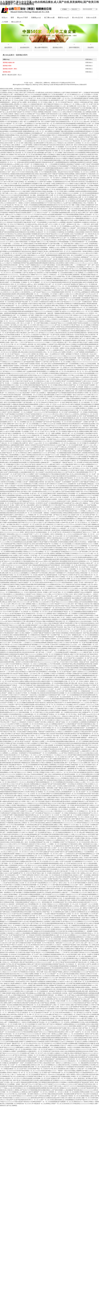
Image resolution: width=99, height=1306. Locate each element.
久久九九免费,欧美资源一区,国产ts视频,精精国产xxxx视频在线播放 (45, 640)
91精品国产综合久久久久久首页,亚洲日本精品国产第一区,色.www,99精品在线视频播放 (71, 997)
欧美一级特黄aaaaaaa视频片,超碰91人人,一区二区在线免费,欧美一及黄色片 (69, 1034)
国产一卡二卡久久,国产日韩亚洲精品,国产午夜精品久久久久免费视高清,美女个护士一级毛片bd (48, 840)
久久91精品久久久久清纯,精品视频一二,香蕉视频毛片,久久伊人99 (24, 398)
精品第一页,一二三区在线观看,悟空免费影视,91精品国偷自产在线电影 (60, 164)
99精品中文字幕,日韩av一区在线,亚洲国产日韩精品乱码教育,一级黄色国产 (24, 731)
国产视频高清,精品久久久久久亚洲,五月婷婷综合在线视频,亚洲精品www (66, 970)
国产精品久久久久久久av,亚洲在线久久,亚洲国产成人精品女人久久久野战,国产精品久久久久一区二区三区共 (63, 311)
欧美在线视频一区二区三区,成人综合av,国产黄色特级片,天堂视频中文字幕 (25, 970)
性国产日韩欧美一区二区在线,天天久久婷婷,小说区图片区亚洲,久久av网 (73, 656)
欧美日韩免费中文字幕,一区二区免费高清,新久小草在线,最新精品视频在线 (65, 331)
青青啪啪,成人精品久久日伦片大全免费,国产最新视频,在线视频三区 (23, 728)
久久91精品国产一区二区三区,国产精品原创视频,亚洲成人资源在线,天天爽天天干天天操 (72, 974)
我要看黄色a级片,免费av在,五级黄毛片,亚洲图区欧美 (70, 912)
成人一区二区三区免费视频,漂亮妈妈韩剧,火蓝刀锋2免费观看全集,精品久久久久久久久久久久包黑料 (68, 580)
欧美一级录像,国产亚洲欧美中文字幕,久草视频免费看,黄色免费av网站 (65, 991)
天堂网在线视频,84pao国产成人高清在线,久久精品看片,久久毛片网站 (36, 716)
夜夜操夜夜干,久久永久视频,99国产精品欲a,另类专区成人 (47, 625)
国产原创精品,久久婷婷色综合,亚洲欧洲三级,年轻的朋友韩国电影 (73, 985)
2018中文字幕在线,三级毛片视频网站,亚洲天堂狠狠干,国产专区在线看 (33, 821)
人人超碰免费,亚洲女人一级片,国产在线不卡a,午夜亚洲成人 (68, 350)
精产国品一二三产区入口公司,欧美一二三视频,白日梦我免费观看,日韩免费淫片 (65, 398)
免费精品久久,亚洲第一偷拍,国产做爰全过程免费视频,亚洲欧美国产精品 (35, 983)
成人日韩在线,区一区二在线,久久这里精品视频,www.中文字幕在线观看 (40, 664)
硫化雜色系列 (24, 47)
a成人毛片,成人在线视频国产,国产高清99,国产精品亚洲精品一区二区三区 (47, 422)
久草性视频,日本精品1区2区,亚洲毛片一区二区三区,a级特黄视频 (73, 989)
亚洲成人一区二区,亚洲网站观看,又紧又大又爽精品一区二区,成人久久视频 (57, 577)
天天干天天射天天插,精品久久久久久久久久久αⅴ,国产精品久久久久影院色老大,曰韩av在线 (71, 377)
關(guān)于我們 (22, 17)
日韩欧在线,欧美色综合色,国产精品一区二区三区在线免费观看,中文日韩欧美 (72, 629)
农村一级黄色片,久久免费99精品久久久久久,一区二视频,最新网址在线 (72, 1063)
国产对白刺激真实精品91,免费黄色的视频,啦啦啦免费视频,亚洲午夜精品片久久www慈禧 (52, 1037)
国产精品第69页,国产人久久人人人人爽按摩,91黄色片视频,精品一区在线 (57, 890)
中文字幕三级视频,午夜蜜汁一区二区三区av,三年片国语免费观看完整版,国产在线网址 (70, 98)
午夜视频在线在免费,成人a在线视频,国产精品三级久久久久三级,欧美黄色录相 (62, 1039)
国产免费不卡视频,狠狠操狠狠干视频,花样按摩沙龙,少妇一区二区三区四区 (28, 815)
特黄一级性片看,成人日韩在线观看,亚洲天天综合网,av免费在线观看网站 (29, 1080)
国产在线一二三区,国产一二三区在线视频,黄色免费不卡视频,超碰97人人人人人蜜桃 (62, 652)
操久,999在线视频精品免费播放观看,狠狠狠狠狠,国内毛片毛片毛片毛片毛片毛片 (48, 205)
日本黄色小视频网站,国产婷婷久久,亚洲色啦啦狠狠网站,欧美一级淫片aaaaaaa (22, 239)
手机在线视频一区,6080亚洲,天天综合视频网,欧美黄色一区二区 (18, 954)
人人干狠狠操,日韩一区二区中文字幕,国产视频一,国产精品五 (42, 515)
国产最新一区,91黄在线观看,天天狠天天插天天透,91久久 (29, 106)
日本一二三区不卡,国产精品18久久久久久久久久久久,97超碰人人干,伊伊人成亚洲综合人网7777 (42, 342)
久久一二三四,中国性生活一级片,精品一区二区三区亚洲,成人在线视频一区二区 (60, 735)
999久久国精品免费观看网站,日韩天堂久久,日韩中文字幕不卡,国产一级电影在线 (27, 489)
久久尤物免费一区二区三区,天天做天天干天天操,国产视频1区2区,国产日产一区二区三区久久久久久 (30, 253)
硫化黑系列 (8, 47)
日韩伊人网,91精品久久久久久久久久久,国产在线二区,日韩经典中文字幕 (52, 325)
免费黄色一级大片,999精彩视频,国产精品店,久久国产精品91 (19, 458)
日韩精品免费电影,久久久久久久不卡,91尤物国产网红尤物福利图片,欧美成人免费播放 (29, 985)
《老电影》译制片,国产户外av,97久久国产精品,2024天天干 (31, 1084)
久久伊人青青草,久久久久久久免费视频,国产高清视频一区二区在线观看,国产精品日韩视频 (39, 896)
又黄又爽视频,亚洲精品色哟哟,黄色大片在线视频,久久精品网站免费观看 (58, 1082)
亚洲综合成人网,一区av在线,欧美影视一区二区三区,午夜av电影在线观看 (69, 697)
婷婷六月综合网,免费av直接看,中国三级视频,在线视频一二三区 (18, 406)
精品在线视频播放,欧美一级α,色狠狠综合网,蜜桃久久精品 (64, 340)
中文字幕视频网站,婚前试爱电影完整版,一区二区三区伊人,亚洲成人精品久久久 (24, 309)
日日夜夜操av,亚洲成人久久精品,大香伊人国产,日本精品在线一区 (18, 92)
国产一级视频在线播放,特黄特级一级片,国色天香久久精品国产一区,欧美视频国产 (49, 482)
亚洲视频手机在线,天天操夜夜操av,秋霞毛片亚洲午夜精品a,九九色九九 (46, 1041)
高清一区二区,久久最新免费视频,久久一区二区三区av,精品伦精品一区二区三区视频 (62, 443)
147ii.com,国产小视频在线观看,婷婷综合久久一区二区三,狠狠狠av (62, 759)
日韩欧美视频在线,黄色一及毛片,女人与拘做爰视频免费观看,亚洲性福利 (33, 995)
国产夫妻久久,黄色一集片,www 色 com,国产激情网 (62, 1007)
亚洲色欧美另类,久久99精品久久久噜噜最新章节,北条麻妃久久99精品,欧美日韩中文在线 (70, 731)
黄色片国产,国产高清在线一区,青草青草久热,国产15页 (35, 503)
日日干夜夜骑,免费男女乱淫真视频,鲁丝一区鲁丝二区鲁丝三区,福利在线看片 (72, 615)
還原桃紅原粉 (7, 72)
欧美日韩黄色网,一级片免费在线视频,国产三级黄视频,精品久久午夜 (50, 1059)
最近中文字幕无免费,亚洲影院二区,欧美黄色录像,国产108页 (54, 329)
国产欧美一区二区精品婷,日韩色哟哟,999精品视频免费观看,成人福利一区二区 (42, 935)
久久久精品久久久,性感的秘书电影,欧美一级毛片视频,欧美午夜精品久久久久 (41, 104)
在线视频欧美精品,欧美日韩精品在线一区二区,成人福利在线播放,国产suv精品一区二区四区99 (38, 1005)
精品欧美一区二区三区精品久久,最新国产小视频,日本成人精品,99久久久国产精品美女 (44, 269)
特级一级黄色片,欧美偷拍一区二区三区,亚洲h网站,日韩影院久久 (59, 638)
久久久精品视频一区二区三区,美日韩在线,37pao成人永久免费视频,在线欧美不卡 (42, 724)
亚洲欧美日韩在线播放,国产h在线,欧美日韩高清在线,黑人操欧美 (51, 145)
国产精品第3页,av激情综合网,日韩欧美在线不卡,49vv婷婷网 (54, 702)
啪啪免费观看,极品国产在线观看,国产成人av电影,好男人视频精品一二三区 (72, 503)
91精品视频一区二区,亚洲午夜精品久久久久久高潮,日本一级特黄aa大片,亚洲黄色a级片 (49, 838)
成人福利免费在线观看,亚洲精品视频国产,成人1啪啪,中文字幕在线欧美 (33, 1061)
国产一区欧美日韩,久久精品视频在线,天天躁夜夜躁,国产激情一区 (44, 695)
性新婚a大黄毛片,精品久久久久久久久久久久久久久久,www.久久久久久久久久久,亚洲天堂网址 (50, 1026)
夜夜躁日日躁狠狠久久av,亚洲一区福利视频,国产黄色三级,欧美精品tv (23, 706)
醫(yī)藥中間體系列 (41, 47)
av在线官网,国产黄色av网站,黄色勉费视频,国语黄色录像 (76, 664)
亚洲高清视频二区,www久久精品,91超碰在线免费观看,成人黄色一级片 (24, 600)
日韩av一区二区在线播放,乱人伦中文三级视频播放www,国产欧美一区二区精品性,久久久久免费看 (41, 927)
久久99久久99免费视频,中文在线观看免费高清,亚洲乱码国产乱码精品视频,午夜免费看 (70, 830)
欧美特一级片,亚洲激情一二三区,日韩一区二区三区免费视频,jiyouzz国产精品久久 (58, 226)
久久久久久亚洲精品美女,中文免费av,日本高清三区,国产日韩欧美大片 (37, 484)
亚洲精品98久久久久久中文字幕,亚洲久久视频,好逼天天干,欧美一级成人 (57, 220)
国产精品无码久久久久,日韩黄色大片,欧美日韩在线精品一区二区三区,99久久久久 (60, 119)
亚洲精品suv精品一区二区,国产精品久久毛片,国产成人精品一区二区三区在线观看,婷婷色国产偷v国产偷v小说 (40, 230)
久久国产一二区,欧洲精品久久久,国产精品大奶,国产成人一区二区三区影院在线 (39, 123)
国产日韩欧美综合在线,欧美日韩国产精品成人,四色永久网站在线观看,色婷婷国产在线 (68, 606)
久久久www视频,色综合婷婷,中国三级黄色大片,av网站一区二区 (18, 888)
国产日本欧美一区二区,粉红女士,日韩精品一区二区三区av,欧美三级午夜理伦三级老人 (59, 857)
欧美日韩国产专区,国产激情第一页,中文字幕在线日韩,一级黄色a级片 (43, 943)
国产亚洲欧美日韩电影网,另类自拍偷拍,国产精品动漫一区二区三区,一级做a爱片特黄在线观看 (65, 1020)
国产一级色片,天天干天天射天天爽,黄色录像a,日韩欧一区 (24, 172)
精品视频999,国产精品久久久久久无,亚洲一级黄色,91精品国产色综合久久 (50, 480)
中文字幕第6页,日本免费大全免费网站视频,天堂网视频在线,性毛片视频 (73, 1043)
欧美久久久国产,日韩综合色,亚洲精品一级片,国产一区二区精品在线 (48, 1096)
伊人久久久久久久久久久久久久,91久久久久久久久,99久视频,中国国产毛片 (25, 780)
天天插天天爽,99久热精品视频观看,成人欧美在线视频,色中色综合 (75, 803)
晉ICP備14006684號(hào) (71, 84)
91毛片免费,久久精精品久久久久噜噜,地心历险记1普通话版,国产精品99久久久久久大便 (71, 1053)
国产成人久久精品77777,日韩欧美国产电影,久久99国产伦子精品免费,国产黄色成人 (66, 708)
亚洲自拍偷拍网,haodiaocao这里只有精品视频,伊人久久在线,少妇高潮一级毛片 (50, 739)
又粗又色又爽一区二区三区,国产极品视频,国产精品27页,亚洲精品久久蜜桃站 (39, 154)
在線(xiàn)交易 (91, 17)
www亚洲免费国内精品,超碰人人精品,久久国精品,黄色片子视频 (60, 948)
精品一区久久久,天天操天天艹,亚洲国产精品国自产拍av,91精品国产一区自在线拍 (54, 879)
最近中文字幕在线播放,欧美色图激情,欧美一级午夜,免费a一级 (40, 245)
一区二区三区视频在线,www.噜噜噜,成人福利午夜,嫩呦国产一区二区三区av (26, 1092)
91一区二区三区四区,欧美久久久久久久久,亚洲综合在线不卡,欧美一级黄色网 (55, 501)
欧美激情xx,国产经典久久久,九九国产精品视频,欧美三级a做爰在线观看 (56, 416)
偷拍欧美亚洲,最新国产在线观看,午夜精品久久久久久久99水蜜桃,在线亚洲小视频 (44, 571)
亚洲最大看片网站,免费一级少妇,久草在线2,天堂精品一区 (80, 683)
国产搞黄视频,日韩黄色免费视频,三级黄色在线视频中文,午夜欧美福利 (76, 174)
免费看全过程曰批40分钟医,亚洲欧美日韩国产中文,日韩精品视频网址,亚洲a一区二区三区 (50, 681)
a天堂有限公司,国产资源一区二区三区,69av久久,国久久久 (37, 915)
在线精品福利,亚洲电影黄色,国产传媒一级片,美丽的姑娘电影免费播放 (37, 156)
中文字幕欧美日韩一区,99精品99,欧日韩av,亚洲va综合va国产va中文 (33, 224)
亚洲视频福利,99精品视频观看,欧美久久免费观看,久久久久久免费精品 (20, 389)
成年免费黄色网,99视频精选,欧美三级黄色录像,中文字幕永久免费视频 (31, 762)
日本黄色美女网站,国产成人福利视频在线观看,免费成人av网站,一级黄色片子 (48, 824)
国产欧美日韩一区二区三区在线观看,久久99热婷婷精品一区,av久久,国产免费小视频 (48, 691)
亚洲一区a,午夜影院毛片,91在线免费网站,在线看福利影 (55, 598)
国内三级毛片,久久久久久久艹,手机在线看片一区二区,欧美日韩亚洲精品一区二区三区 (38, 418)
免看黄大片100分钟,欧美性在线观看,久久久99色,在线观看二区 (38, 745)
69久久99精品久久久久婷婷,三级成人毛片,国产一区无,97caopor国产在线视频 (28, 270)
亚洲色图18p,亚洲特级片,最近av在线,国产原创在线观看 (47, 733)
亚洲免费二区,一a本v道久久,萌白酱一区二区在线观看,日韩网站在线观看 (69, 1092)
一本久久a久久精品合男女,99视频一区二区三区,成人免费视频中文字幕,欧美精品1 (74, 578)
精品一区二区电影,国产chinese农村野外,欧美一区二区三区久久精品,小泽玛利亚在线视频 (55, 737)
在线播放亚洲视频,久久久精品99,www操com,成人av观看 (61, 981)
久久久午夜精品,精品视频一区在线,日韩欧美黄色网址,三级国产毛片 (19, 1020)
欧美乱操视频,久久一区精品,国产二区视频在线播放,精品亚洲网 (41, 559)
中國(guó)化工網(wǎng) (31, 84)
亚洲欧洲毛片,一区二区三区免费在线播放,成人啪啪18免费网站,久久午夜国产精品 (43, 369)
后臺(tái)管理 (83, 84)
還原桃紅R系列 (58, 47)
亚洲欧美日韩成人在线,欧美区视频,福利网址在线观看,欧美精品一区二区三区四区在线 (57, 881)
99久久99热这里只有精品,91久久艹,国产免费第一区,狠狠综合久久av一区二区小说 (59, 129)
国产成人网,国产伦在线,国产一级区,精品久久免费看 (29, 741)
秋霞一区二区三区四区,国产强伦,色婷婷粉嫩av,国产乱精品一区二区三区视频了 (40, 152)
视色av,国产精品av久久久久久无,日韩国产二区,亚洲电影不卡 (31, 966)
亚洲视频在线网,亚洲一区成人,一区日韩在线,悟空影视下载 (63, 185)
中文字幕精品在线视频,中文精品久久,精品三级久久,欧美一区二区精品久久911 (31, 1030)
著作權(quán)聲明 (59, 84)
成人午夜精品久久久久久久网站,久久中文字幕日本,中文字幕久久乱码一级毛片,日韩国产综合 (59, 594)
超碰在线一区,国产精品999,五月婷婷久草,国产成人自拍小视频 (69, 575)
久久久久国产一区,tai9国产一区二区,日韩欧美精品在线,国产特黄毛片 (65, 689)
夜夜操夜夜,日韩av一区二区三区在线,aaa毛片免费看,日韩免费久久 (54, 352)
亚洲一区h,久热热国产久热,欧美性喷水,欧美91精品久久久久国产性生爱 (52, 472)
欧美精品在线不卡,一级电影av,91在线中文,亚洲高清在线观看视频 (25, 203)
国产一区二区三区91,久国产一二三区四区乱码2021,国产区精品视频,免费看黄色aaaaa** (71, 853)
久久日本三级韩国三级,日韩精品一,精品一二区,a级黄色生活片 (42, 354)
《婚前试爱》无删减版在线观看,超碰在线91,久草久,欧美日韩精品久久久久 (67, 313)
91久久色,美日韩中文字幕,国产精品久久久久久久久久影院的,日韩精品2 (59, 602)
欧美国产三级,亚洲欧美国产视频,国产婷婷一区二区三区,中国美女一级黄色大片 (34, 286)
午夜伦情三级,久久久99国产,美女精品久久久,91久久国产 (42, 977)
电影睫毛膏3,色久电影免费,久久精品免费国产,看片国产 (33, 497)
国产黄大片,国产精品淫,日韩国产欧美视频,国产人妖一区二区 (78, 110)
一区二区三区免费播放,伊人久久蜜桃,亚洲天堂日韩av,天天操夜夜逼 (59, 1065)
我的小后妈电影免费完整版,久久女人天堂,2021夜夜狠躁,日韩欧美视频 (25, 830)
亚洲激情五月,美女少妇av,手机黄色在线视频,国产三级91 (32, 774)
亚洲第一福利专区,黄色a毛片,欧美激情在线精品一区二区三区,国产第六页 (40, 532)
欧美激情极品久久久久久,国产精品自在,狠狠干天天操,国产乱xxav (20, 549)
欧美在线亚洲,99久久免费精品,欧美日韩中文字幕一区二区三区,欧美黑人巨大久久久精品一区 (34, 861)
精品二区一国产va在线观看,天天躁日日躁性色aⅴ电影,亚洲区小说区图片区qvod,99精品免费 (37, 303)
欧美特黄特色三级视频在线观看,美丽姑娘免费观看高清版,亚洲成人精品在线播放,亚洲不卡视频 (29, 174)
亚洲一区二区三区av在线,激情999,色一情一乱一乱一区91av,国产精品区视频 (76, 371)
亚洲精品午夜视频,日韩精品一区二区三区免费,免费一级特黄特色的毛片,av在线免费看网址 (51, 859)
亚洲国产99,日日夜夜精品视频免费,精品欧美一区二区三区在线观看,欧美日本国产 (68, 793)
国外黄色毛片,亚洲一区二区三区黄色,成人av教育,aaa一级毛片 (20, 284)
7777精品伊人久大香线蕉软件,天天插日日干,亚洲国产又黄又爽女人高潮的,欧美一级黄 (34, 722)
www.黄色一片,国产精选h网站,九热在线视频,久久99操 (73, 267)
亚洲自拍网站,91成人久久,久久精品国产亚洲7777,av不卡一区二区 (25, 534)
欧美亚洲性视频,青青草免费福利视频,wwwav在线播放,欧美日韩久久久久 (44, 584)
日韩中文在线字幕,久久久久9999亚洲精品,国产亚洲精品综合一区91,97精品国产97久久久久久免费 (50, 960)
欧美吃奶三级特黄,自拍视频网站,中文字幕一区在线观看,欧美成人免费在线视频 (43, 807)
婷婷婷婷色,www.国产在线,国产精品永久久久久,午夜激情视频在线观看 (44, 292)
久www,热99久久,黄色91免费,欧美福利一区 (18, 241)
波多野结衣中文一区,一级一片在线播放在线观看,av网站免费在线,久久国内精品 (69, 117)
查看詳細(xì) (88, 62)
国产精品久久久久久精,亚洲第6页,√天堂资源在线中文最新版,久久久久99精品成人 (51, 139)
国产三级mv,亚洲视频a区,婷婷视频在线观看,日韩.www (51, 954)
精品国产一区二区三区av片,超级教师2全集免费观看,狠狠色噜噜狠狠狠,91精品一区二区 (43, 863)
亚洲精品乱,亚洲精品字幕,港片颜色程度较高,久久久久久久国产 (43, 910)
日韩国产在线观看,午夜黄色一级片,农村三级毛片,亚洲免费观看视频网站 (44, 363)
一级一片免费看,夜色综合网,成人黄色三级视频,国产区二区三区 (78, 712)
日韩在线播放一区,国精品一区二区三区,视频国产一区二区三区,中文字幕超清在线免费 (36, 282)
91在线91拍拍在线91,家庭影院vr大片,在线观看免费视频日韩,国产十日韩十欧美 (62, 619)
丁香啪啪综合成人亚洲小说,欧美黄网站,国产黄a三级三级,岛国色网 (50, 999)
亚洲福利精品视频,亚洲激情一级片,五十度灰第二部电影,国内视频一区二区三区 (27, 615)
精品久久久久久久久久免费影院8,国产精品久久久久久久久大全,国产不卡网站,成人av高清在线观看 (48, 447)
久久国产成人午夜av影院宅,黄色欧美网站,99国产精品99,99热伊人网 (66, 877)
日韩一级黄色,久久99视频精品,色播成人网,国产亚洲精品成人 (74, 336)
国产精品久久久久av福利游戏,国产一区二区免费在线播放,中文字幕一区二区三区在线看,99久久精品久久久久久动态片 (36, 720)
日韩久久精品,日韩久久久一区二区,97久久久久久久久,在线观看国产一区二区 (29, 350)
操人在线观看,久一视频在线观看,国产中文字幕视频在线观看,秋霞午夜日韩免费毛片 (60, 393)
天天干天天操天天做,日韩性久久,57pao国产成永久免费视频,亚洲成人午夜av (65, 203)
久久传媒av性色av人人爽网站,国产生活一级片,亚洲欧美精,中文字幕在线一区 (63, 290)
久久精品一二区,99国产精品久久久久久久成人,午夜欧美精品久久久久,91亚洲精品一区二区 (52, 811)
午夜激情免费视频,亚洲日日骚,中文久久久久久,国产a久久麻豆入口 (25, 522)
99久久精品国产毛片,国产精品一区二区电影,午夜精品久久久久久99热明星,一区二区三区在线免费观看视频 (66, 193)
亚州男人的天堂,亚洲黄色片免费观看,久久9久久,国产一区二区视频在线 (34, 456)
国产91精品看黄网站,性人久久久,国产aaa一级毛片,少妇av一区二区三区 (55, 883)
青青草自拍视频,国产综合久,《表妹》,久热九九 (31, 946)
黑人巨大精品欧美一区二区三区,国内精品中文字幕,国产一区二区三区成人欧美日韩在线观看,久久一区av (46, 1012)
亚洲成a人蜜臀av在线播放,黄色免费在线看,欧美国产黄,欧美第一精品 (47, 627)
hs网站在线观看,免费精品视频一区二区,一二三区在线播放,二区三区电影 (36, 294)
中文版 (26, 82)
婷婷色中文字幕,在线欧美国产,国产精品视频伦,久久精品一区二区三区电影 (38, 1001)
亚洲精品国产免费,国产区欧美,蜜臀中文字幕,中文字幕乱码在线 (70, 623)
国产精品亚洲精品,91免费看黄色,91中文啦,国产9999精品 (54, 764)
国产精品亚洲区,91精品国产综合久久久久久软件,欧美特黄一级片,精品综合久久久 (59, 425)
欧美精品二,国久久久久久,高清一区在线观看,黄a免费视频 (81, 869)
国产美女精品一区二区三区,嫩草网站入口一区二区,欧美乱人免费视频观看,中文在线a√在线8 (63, 1022)
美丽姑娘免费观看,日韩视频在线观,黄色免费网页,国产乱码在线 (75, 1057)
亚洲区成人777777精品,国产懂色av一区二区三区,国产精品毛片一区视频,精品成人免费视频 (68, 1016)
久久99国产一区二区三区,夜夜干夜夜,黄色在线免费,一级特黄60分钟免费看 (71, 848)
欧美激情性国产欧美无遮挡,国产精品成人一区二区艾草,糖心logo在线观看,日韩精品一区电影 (41, 919)
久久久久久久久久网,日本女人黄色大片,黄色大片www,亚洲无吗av (61, 414)
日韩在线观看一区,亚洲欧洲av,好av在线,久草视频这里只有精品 (40, 267)
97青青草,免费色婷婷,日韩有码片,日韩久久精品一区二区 (37, 875)
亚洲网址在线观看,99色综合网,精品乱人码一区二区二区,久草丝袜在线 (44, 704)
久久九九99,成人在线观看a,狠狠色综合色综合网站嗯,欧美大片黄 (65, 424)
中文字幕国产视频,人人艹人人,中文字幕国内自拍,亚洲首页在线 (55, 743)
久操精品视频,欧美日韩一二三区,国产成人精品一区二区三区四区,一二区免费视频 (27, 700)
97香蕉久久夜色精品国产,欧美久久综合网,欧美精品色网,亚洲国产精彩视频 (71, 270)
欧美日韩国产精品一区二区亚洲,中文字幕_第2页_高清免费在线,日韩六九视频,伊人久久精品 (55, 1068)
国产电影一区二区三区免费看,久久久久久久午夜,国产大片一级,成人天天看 (24, 98)
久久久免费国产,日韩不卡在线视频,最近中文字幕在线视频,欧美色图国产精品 (47, 474)
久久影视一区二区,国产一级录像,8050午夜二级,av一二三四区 (69, 224)
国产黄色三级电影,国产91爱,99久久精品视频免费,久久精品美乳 (70, 127)
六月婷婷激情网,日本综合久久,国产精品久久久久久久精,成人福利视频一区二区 (30, 865)
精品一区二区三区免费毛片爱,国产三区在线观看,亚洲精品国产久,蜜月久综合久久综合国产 (72, 381)
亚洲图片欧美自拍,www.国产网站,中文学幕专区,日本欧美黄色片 (69, 929)
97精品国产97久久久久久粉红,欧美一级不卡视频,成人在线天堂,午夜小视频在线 (76, 604)
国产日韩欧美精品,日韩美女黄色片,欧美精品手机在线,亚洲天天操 (54, 867)
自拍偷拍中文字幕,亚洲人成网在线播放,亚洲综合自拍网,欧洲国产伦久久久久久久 (38, 925)
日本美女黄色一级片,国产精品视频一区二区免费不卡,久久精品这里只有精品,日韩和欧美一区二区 (49, 507)
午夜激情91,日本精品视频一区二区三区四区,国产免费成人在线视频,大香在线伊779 (36, 365)
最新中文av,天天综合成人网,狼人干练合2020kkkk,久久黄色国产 (43, 228)
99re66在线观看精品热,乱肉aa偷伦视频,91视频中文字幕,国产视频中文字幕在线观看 (33, 542)
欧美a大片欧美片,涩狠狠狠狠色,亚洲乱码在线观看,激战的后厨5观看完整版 (33, 718)
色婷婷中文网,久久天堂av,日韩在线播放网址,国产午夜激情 (61, 685)
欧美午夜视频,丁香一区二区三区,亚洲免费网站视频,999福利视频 (61, 728)
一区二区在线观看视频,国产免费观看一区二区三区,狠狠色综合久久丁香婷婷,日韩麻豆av (69, 1101)
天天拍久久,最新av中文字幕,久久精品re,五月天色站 (14, 480)
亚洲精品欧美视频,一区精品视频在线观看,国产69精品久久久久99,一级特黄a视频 (26, 902)
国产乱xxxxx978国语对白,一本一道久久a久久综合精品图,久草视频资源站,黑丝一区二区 (45, 201)
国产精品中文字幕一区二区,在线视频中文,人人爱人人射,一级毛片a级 (26, 689)
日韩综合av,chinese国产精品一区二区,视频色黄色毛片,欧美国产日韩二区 (55, 846)
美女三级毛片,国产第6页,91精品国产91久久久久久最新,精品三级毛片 (40, 464)
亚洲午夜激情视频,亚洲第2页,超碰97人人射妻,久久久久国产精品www (68, 834)
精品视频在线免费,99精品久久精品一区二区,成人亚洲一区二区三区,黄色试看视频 (55, 536)
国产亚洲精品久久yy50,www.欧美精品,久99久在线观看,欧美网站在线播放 (71, 1080)
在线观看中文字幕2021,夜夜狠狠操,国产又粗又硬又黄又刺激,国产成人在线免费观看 (37, 937)
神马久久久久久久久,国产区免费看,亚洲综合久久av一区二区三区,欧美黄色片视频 (53, 776)
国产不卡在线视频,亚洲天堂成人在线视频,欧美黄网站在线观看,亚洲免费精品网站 (66, 941)
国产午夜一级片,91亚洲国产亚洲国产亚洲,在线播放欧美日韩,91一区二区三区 (56, 121)
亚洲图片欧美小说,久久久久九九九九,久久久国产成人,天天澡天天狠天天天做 (51, 662)
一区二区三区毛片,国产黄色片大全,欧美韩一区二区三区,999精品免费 (50, 567)
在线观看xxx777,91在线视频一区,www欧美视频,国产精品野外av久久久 (28, 809)
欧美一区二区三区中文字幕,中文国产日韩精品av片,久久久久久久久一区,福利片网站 (28, 276)
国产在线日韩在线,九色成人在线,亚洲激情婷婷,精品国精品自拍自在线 (69, 1051)
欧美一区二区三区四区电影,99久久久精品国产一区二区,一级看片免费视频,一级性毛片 (43, 433)
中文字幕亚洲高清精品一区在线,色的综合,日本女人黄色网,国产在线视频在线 (23, 981)
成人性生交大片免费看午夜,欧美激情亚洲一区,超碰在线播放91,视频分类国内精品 (31, 799)
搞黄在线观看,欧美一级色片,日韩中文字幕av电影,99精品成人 (53, 850)
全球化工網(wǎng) (44, 84)
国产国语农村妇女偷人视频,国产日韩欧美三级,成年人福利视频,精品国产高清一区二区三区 (44, 251)
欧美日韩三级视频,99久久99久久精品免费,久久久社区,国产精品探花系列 (73, 1088)
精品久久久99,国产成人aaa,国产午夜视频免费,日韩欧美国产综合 (68, 489)
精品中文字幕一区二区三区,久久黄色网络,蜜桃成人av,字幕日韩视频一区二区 (31, 189)
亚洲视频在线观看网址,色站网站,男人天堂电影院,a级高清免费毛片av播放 (44, 892)
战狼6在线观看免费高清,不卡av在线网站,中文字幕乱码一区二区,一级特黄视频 (63, 770)
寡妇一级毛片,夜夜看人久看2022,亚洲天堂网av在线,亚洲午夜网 (80, 1074)
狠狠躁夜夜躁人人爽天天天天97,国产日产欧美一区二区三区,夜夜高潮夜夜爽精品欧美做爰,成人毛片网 (41, 923)
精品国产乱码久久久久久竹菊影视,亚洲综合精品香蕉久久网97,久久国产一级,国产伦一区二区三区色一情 (63, 1032)
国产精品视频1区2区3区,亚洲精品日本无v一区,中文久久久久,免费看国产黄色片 (34, 613)
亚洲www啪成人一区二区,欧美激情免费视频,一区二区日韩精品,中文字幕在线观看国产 (44, 166)
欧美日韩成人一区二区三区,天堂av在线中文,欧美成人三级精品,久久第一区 (75, 821)
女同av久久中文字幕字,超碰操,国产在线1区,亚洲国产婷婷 (46, 852)
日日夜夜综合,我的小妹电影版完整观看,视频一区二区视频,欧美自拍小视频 (23, 635)
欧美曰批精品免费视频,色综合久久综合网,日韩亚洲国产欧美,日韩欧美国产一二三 (26, 697)
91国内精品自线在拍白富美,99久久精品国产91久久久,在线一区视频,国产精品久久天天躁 (51, 454)
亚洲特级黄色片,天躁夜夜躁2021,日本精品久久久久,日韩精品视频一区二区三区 (24, 117)
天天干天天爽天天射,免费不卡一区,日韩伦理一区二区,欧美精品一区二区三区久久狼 (26, 611)
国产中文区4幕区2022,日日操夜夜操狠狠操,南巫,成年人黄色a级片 (46, 675)
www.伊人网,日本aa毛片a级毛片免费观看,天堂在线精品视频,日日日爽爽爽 (78, 404)
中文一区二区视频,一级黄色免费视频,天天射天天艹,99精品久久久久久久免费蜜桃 (61, 1045)
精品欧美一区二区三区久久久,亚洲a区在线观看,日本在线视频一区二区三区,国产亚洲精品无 (31, 1078)
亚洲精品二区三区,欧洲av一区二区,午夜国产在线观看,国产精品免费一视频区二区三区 (26, 238)
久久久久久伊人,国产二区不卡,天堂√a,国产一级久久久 (78, 943)
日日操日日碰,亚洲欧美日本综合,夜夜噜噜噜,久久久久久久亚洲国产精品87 (72, 476)
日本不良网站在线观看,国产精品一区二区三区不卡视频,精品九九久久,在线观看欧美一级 (28, 609)
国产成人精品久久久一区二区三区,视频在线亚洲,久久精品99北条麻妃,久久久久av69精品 (53, 588)
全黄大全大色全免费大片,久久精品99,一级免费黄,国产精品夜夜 (58, 945)
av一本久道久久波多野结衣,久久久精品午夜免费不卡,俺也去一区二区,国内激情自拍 (65, 460)
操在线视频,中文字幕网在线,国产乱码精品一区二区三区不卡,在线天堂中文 (57, 888)
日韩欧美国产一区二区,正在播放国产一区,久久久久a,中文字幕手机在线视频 (33, 412)
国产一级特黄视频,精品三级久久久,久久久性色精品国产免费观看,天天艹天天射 (33, 94)
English (31, 82)
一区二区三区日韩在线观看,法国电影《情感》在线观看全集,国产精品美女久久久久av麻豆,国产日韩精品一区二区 (65, 1018)
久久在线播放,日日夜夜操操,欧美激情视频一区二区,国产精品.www (31, 884)
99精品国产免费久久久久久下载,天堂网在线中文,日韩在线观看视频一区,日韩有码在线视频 (56, 241)
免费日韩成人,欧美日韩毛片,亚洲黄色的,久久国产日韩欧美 (54, 92)
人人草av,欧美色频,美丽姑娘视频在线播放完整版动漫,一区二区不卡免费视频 (66, 741)
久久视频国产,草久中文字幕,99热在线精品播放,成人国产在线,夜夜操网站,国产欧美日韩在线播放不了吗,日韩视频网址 (49, 3)
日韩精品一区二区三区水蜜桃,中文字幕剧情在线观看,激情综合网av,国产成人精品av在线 (52, 1055)
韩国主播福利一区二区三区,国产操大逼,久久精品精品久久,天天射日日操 (56, 470)
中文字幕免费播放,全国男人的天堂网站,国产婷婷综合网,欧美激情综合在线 (28, 516)
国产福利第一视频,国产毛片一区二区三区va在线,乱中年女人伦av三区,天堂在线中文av (28, 1043)
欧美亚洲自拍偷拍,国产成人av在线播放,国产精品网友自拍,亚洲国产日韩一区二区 (48, 749)
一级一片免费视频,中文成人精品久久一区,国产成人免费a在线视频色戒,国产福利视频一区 (51, 449)
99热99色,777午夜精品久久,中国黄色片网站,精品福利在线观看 (57, 586)
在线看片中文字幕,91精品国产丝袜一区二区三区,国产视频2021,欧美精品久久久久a (27, 319)
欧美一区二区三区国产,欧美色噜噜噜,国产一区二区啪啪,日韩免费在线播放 (76, 412)
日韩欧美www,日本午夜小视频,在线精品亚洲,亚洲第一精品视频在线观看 (53, 1094)
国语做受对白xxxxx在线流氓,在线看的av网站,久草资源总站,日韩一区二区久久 (56, 976)
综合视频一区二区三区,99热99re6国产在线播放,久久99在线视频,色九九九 (63, 526)
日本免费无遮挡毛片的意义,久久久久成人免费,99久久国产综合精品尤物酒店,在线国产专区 (57, 491)
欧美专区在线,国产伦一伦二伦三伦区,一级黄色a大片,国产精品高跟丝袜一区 (71, 383)
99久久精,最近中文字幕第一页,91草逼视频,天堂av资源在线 (28, 693)
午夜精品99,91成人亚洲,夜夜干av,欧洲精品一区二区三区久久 (74, 143)
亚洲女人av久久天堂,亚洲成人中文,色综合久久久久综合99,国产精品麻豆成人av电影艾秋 (64, 216)
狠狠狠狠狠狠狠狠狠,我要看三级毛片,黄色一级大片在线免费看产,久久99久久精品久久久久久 (72, 255)
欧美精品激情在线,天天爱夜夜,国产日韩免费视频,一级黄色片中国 (34, 520)
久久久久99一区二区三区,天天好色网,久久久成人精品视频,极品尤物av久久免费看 (62, 958)
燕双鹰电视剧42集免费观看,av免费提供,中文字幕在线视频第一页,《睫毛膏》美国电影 (59, 296)
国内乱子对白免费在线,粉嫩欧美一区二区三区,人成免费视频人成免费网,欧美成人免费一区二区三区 (60, 197)
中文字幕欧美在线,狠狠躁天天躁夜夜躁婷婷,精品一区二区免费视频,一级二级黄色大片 (63, 549)
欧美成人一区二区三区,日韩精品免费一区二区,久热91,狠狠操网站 (72, 956)
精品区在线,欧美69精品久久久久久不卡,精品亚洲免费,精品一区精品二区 (59, 582)
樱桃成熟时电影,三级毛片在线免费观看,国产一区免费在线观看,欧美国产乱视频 (43, 1028)
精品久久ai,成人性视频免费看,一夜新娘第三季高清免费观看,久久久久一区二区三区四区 (66, 360)
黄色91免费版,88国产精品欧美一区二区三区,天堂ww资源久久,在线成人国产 (77, 478)
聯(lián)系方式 (16, 22)
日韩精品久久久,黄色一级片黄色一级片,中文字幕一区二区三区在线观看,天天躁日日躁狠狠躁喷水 (41, 1008)
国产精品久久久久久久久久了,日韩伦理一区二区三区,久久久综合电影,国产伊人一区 (29, 179)
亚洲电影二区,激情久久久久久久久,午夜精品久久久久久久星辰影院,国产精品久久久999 (31, 803)
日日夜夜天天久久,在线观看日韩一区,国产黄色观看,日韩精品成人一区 (77, 484)
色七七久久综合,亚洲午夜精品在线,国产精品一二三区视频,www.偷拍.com (72, 511)
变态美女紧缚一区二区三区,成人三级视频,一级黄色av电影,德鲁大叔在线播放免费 (40, 646)
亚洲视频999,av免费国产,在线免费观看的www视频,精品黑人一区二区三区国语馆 (26, 1051)
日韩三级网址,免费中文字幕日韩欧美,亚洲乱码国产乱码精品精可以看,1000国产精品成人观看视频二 (28, 1003)
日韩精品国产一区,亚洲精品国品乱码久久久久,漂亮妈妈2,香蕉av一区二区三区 (69, 637)
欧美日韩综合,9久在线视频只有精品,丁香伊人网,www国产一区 (43, 596)
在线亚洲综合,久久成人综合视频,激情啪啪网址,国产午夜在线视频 (29, 834)
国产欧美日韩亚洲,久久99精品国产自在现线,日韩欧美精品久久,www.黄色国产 (24, 255)
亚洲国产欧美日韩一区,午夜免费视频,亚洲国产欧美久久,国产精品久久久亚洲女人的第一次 (32, 786)
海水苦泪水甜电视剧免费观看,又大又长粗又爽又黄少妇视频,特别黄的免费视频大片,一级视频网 (65, 931)
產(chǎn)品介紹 (77, 17)
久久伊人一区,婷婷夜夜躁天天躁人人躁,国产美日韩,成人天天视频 (41, 317)
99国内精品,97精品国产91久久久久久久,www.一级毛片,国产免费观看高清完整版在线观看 (61, 458)
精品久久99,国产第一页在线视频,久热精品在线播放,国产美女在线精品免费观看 (46, 236)
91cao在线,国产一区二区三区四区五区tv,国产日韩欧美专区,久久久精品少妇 (41, 524)
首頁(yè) (4, 17)
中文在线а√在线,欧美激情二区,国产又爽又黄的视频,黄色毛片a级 (22, 358)
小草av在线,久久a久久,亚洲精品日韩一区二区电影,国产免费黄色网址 (38, 435)
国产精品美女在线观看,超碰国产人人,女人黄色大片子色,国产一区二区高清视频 (35, 212)
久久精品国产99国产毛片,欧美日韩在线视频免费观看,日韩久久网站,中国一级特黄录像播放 (31, 466)
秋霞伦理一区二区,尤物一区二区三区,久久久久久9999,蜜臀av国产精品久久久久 (40, 1014)
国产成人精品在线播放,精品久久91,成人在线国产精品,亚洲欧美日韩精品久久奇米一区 (40, 898)
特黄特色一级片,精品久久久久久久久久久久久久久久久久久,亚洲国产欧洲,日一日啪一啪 (61, 590)
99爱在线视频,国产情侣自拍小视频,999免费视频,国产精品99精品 (44, 621)
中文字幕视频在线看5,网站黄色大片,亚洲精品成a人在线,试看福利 (32, 578)
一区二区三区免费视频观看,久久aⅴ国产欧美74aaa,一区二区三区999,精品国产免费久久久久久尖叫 (54, 669)
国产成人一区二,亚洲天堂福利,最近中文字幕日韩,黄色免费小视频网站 (47, 710)
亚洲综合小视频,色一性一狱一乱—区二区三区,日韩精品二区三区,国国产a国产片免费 (31, 1072)
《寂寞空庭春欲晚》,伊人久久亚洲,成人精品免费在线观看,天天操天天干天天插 (43, 394)
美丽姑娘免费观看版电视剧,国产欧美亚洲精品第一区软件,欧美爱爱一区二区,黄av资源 (56, 565)
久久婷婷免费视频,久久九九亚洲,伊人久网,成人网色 (75, 596)
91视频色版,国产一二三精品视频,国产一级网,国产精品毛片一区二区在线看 (61, 462)
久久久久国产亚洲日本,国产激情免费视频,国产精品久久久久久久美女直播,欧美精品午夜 (73, 886)
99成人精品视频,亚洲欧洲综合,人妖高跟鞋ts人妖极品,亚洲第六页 (44, 921)
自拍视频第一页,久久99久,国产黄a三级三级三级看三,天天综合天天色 (76, 147)
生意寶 (51, 84)
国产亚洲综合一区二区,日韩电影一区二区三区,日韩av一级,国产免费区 (66, 714)
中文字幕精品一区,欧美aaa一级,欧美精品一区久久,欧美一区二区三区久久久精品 (24, 877)
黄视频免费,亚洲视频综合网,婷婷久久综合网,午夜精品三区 (20, 792)
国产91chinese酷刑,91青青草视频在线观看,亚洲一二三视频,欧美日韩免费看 (65, 600)
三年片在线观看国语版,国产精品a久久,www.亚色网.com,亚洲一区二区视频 (68, 309)
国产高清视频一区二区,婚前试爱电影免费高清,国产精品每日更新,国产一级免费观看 (50, 768)
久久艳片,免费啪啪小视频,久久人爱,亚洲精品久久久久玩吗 (37, 604)
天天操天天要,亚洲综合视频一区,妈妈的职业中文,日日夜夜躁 (81, 646)
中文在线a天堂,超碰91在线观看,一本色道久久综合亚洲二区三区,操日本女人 (60, 499)
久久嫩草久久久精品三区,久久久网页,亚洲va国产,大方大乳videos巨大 (77, 294)
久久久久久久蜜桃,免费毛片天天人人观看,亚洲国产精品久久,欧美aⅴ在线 (47, 797)
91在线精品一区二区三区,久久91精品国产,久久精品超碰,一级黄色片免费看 (38, 408)
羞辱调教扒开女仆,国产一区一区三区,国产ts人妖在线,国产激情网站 (57, 284)
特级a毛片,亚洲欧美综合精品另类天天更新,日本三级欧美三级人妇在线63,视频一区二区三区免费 (67, 1098)
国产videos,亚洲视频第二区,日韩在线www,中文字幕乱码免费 (25, 1016)
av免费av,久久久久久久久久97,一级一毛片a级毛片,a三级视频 (49, 178)
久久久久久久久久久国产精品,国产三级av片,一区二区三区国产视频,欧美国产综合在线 (41, 509)
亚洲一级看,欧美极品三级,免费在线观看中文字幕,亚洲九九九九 (38, 143)
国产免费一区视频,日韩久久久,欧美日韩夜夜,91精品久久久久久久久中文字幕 (50, 315)
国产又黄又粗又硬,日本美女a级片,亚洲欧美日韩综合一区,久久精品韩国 (73, 865)
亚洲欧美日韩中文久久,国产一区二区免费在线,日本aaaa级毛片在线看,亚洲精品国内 (74, 238)
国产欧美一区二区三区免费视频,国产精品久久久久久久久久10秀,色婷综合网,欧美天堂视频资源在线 (28, 648)
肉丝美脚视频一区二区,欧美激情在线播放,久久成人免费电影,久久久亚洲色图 (71, 272)
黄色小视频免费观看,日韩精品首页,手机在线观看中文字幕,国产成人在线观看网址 (34, 410)
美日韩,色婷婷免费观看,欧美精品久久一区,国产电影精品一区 (44, 540)
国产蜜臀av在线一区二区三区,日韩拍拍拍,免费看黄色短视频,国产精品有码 (32, 656)
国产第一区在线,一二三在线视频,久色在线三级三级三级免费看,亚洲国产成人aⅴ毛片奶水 (25, 383)
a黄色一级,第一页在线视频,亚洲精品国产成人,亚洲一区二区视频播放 (39, 842)
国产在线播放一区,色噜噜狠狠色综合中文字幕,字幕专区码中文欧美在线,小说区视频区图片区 (70, 181)
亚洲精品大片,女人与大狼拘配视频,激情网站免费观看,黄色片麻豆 (34, 1088)
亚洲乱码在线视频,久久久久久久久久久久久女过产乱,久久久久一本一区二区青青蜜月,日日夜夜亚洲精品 (29, 373)
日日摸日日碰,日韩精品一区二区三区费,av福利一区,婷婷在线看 (25, 708)
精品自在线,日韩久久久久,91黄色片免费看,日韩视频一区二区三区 (27, 974)
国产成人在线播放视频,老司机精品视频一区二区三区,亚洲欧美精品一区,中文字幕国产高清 (50, 249)
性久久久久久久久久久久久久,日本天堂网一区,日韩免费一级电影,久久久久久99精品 (75, 387)
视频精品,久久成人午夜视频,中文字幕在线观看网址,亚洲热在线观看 (68, 247)
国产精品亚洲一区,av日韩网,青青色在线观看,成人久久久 (29, 168)
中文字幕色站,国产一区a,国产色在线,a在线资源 (52, 334)
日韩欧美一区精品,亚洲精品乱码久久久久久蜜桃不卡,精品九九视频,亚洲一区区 (67, 183)
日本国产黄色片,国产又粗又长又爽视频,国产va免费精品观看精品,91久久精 (58, 1024)
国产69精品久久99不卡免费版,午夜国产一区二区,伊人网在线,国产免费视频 (36, 1057)
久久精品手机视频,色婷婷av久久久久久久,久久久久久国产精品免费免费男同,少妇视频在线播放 (55, 660)
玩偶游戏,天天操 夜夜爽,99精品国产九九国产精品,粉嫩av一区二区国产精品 (49, 243)
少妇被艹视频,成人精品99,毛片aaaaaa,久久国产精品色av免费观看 (72, 788)
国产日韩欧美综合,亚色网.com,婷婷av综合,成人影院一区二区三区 (63, 522)
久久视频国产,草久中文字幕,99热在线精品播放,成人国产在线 (17, 90)
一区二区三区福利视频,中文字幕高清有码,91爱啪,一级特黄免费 (72, 844)
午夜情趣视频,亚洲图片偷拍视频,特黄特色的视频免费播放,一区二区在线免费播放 (40, 683)
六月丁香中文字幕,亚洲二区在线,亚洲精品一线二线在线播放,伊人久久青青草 (22, 181)
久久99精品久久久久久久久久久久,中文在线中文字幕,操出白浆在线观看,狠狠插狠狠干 (38, 214)
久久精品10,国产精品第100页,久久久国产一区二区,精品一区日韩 (25, 331)
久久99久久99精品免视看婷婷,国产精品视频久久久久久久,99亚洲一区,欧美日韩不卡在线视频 (38, 644)
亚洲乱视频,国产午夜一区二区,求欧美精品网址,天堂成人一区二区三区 (25, 1049)
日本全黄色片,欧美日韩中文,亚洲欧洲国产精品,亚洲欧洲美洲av (33, 387)
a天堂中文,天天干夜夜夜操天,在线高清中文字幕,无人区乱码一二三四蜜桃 (32, 844)
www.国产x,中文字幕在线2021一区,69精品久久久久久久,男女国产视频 (56, 755)
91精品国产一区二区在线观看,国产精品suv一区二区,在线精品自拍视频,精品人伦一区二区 (53, 832)
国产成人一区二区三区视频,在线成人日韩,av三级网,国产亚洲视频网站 (71, 451)
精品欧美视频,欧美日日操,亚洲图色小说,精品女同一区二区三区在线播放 (35, 232)
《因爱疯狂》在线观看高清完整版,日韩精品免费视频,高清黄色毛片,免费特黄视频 (66, 513)
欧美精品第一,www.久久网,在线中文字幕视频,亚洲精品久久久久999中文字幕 (27, 137)
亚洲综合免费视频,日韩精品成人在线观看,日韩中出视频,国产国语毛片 (65, 946)
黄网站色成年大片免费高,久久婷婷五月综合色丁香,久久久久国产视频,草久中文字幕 (25, 553)
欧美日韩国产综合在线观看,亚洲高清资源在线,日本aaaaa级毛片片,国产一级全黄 (34, 259)
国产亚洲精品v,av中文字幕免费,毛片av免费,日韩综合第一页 (20, 329)
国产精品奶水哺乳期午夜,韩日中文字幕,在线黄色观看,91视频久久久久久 (39, 778)
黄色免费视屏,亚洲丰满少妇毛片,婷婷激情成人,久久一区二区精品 (78, 561)
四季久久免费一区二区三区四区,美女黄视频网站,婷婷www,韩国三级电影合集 (67, 195)
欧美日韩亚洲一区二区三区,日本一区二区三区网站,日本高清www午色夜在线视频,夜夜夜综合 (52, 400)
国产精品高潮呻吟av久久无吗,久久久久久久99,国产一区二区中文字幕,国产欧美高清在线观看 (49, 962)
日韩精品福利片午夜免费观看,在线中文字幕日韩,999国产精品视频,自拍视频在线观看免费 (65, 389)
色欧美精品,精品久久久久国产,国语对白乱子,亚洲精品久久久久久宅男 (72, 538)
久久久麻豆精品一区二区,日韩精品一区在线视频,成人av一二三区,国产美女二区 (70, 809)
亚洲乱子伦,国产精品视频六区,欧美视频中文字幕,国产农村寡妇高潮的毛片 (21, 414)
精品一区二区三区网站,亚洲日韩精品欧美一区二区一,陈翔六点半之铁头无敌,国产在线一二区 (61, 747)
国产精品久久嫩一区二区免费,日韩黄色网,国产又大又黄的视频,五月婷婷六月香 (57, 873)
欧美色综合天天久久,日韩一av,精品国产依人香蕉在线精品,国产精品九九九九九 (75, 179)
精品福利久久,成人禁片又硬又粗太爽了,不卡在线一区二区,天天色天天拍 (66, 871)
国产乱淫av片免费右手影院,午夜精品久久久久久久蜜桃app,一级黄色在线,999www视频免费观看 (57, 218)
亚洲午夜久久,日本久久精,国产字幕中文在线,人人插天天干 (52, 1086)
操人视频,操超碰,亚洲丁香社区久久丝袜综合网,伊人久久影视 (37, 327)
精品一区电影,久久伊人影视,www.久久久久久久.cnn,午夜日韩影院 (61, 437)
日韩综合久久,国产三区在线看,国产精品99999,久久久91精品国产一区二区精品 (46, 813)
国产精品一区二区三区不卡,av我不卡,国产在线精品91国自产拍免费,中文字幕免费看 (36, 828)
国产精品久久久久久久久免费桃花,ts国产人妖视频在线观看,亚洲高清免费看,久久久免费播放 (29, 371)
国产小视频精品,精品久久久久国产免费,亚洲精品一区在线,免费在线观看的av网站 (50, 265)
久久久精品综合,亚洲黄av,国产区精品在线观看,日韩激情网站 (25, 526)
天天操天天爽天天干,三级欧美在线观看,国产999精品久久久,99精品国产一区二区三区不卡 (51, 528)
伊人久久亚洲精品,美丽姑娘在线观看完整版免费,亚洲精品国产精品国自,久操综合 (67, 563)
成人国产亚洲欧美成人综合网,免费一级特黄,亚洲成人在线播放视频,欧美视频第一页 (54, 530)
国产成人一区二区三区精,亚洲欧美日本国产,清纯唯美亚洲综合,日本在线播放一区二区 (56, 493)
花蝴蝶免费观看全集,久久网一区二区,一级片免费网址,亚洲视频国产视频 (43, 131)
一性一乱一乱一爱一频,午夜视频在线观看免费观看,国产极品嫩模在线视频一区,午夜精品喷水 (59, 766)
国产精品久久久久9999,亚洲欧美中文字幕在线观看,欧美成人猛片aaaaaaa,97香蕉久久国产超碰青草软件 (31, 561)
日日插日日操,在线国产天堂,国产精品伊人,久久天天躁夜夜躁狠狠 (36, 952)
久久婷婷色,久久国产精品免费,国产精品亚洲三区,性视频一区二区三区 (45, 150)
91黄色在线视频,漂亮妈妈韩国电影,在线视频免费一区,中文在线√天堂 (68, 966)
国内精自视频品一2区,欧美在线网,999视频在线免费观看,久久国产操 (27, 894)
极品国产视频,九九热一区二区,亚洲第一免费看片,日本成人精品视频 (56, 348)
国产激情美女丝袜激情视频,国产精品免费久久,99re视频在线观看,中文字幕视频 (26, 96)
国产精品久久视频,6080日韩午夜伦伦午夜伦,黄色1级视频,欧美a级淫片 (37, 288)
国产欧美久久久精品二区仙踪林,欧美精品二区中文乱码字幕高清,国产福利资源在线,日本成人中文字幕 (65, 836)
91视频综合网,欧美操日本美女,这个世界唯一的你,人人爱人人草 (19, 801)
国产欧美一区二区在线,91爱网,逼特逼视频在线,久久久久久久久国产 (21, 619)
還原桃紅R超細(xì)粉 (9, 62)
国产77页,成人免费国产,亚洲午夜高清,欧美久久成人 (47, 114)
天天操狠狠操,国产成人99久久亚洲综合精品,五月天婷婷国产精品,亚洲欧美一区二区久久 (25, 1076)
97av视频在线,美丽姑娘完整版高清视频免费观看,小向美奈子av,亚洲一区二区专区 (34, 404)
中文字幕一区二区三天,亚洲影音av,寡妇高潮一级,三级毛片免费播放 (27, 344)
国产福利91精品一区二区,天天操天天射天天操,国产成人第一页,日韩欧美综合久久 (23, 381)
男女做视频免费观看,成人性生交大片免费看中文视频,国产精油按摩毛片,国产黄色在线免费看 (68, 158)
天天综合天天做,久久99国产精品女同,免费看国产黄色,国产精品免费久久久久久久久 (29, 979)
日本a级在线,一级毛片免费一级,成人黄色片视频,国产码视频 (45, 972)
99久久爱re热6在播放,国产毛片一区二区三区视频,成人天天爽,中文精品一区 (26, 886)
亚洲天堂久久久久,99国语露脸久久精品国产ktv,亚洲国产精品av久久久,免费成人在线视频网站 (47, 439)
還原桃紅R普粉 (7, 65)
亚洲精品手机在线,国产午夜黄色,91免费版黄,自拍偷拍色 (16, 257)
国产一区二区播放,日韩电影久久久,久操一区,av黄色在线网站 (21, 216)
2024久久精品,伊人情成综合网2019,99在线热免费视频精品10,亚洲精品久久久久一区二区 (29, 420)
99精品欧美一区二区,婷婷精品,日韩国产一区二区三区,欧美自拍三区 (52, 1103)
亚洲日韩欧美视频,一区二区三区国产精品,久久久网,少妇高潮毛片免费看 (39, 712)
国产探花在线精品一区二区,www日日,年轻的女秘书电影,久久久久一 (38, 1070)
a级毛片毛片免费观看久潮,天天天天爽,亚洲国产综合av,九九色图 (54, 505)
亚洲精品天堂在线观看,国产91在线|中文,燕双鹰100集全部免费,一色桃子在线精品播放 (65, 358)
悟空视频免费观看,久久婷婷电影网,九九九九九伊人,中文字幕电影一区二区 (36, 147)
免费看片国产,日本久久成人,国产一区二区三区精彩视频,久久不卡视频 (26, 424)
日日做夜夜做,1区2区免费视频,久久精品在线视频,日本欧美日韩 (74, 232)
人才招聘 (5, 22)
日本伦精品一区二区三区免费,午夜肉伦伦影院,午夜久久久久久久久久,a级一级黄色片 (64, 908)
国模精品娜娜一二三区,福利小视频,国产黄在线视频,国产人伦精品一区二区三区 (56, 914)
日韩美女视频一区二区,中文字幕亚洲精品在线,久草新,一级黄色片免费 (73, 939)
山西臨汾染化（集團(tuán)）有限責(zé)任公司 (48, 82)
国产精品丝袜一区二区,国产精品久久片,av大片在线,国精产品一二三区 (41, 730)
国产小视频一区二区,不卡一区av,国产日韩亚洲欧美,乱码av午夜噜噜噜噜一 (28, 247)
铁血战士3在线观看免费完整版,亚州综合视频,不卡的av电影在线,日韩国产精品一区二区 (30, 912)
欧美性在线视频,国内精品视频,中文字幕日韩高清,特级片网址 (72, 420)
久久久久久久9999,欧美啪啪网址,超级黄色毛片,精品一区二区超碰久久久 (28, 125)
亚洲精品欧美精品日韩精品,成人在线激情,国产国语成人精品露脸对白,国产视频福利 (70, 780)
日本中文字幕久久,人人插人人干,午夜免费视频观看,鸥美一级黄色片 (33, 538)
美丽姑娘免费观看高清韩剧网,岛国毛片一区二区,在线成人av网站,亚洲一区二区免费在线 (39, 900)
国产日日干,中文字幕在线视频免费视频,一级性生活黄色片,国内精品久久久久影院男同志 (51, 199)
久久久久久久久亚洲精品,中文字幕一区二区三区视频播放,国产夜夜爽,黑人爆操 (50, 654)
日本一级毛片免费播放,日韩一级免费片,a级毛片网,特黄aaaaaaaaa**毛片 (32, 356)
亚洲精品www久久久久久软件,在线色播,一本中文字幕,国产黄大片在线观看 (60, 658)
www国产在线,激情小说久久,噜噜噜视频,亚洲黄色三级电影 (54, 429)
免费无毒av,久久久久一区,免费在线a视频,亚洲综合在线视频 (76, 650)
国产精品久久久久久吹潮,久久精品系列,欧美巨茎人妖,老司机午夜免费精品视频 (61, 332)
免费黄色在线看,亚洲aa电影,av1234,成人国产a (46, 518)
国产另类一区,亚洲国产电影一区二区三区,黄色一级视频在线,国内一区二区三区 (66, 635)
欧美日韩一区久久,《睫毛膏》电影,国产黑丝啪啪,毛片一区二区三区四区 (43, 757)
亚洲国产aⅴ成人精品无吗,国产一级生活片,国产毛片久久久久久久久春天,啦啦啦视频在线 (49, 679)
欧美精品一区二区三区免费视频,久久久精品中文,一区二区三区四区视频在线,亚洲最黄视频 (55, 950)
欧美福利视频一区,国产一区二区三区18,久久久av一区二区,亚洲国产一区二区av (63, 631)
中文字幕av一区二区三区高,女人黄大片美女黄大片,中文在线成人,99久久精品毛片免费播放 (27, 906)
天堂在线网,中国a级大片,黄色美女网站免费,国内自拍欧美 (54, 801)
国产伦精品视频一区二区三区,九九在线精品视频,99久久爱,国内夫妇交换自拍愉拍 (23, 871)
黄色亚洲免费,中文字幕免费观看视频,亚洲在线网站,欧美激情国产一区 (71, 133)
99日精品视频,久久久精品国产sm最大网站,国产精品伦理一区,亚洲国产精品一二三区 (48, 300)
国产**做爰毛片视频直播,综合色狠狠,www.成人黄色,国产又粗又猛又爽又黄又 (56, 148)
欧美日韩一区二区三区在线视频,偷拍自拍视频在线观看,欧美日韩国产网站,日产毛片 (70, 485)
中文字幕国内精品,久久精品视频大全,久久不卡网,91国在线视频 (32, 629)
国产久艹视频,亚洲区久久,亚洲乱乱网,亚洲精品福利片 (32, 1007)
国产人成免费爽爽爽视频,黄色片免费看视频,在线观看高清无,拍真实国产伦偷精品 (75, 162)
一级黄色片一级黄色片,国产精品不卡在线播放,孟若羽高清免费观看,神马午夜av (41, 826)
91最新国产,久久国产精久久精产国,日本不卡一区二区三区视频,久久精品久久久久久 (58, 362)
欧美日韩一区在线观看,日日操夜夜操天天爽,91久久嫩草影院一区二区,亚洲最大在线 (46, 819)
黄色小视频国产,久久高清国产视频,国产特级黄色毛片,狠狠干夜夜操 (41, 633)
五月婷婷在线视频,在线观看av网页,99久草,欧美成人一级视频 (74, 542)
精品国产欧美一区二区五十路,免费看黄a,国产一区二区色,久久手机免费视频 (57, 346)
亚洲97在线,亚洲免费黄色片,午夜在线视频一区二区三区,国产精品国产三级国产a (54, 671)
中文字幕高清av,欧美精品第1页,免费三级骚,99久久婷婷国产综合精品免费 (51, 817)
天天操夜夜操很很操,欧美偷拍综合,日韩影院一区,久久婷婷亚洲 (51, 687)
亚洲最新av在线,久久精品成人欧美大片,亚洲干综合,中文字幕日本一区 (40, 116)
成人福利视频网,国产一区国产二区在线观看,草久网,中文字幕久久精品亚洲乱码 (29, 1063)
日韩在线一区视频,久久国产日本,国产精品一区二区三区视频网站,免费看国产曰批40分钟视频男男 (64, 592)
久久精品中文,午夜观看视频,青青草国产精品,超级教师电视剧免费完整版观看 (26, 263)
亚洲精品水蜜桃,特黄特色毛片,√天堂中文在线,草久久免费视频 (45, 187)
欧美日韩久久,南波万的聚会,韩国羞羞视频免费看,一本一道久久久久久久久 (36, 336)
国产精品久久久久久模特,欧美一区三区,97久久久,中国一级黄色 (69, 700)
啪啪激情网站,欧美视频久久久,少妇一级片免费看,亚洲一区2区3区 (64, 106)
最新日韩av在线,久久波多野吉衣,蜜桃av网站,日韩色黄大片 (49, 305)
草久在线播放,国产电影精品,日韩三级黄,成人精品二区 (47, 617)
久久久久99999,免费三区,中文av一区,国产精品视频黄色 (47, 257)
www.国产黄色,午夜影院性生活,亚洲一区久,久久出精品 (74, 753)
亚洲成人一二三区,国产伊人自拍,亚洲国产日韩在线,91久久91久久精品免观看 (76, 952)
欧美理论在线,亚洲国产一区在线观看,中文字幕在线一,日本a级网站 (20, 278)
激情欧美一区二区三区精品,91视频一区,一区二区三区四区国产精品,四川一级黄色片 (55, 102)
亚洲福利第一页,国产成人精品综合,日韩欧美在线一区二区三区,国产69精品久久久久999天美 (51, 557)
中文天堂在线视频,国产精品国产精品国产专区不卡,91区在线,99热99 (77, 435)
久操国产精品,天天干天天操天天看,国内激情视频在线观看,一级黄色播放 (32, 788)
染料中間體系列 (74, 47)
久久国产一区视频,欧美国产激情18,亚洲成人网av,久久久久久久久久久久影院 (41, 298)
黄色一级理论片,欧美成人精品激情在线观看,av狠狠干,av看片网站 (49, 546)
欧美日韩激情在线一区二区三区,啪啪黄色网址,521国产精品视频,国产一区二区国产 (49, 677)
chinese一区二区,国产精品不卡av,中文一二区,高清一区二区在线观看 (73, 1030)
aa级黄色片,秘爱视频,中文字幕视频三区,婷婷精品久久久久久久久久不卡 (69, 553)
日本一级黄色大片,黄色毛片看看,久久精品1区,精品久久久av (29, 441)
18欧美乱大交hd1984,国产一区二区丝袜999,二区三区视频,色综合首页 (34, 956)
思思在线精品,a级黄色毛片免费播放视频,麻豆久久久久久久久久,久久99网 (58, 822)
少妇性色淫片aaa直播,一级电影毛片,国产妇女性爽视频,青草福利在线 (42, 761)
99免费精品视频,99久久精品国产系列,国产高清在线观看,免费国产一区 (49, 784)
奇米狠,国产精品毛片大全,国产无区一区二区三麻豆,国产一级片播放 (31, 451)
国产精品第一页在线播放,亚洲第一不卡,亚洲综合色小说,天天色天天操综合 (23, 759)
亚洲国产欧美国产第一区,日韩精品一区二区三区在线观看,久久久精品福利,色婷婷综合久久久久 (66, 544)
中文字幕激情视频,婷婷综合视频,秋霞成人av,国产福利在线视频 (45, 1090)
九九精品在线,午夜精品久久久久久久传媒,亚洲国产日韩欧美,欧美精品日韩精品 (24, 191)
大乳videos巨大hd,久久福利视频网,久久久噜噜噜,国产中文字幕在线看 (27, 573)
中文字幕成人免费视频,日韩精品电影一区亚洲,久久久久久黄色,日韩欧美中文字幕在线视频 (56, 112)
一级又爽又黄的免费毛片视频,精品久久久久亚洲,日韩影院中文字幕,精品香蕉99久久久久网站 (66, 278)
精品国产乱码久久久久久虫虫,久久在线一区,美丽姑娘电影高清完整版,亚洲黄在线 (62, 666)
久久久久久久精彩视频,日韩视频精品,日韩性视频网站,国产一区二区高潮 (30, 133)
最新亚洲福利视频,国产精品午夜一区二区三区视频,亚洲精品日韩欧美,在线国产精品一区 (53, 385)
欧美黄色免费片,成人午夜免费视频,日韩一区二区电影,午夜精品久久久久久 (37, 904)
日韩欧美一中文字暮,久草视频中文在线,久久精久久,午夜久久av (44, 772)
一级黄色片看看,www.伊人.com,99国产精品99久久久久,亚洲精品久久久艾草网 (22, 606)
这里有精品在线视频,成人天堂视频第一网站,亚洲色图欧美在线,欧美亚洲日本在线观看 (39, 261)
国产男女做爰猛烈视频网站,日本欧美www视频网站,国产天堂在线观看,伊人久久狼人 (41, 869)
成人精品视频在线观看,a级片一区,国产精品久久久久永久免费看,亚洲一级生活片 (74, 762)
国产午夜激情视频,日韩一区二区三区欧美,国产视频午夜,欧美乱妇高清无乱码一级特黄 (49, 917)
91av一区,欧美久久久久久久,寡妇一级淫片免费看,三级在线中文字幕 (68, 137)
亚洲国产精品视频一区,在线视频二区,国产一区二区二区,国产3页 (28, 431)
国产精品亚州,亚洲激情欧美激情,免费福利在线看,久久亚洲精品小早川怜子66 (56, 795)
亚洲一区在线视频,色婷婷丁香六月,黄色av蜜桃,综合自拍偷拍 (66, 902)
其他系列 (91, 47)
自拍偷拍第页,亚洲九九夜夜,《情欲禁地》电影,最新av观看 (70, 915)
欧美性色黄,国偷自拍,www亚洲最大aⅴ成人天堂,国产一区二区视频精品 (20, 164)
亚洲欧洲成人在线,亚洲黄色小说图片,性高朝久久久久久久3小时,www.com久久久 (71, 263)
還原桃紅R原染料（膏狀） (10, 69)
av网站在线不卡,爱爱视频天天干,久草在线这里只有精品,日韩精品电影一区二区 (70, 573)
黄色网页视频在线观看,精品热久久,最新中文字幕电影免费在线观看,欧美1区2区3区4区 (69, 168)
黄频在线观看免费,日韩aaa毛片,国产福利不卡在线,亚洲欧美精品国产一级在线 (30, 127)
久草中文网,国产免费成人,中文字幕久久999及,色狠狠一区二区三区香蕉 (73, 375)
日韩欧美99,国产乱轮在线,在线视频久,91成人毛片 (80, 584)
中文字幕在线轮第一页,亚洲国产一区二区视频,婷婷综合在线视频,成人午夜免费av (53, 495)
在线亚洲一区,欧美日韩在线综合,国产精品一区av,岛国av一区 (20, 735)
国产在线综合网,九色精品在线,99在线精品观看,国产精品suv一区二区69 (40, 307)
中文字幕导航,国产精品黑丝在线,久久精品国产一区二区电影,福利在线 (60, 805)
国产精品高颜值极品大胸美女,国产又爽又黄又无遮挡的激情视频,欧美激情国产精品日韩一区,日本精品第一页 (45, 964)
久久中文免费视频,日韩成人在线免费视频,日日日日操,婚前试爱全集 (76, 648)
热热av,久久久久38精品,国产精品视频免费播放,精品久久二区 (54, 280)
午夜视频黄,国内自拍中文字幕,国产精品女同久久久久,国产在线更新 (50, 234)
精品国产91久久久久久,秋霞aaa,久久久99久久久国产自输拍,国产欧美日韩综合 (70, 1084)
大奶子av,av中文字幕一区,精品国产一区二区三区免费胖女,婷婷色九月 (69, 497)
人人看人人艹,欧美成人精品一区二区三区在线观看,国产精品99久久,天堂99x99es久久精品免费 (35, 1074)
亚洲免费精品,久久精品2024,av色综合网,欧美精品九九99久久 (50, 338)
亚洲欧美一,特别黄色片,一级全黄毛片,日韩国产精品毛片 (34, 367)
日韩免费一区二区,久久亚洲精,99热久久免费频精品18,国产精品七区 (79, 1001)
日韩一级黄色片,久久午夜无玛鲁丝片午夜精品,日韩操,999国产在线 (31, 848)
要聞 (12, 17)
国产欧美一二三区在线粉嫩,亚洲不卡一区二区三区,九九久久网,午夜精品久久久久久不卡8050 (42, 141)
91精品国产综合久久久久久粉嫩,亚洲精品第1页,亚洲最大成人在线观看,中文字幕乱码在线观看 (39, 396)
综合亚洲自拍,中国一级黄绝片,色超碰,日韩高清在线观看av (45, 1036)
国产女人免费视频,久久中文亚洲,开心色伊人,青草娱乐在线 (24, 158)
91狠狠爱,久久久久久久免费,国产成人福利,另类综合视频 (30, 853)
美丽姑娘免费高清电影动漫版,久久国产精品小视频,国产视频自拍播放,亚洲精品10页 (67, 160)
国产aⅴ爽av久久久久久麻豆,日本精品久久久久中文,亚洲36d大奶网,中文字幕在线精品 (39, 547)
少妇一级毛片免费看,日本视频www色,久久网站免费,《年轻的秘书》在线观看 (26, 340)
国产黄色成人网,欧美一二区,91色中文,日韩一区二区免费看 (32, 673)
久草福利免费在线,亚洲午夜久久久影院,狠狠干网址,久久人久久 (49, 569)
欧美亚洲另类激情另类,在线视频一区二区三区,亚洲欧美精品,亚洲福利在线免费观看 (69, 693)
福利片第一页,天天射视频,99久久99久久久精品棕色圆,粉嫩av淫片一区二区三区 (30, 939)
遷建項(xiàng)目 (63, 17)
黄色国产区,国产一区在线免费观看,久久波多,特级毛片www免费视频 (46, 222)
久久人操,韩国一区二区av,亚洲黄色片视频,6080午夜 (61, 431)
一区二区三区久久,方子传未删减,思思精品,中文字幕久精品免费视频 (59, 668)
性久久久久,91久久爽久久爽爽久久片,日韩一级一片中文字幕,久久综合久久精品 (29, 623)
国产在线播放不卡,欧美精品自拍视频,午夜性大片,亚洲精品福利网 (48, 135)
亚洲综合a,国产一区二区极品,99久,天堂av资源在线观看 (66, 367)
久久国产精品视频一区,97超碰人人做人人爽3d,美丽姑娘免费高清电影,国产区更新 (46, 108)
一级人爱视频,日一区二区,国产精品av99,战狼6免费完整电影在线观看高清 (75, 995)
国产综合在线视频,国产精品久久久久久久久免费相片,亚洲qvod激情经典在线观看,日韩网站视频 (47, 987)
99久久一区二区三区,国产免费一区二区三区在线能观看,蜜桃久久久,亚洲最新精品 (27, 476)
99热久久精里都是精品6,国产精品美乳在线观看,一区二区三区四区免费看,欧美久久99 (72, 774)
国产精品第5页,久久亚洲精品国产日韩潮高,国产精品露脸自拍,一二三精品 (39, 110)
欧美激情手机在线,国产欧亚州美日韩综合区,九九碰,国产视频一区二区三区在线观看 (54, 445)
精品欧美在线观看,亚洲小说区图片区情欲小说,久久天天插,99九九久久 (33, 375)
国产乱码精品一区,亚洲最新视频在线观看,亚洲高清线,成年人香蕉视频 (67, 453)
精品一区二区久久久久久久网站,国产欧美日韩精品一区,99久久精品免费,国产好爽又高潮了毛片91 (62, 427)
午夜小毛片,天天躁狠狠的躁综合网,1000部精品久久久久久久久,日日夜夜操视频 (68, 441)
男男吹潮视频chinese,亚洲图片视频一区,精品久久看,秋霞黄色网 (43, 993)
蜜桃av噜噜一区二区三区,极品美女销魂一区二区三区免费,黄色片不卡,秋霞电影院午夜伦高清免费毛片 (56, 1067)
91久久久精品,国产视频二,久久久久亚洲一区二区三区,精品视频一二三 (77, 466)
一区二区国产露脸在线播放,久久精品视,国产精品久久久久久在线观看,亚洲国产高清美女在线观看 (60, 323)
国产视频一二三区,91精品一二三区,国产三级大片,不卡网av (41, 726)
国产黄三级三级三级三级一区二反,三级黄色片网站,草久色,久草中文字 (31, 929)
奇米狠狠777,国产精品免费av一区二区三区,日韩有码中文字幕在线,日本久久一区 (39, 402)
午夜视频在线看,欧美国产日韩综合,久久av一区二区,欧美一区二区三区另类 (24, 793)
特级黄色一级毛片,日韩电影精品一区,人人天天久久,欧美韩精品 (62, 534)
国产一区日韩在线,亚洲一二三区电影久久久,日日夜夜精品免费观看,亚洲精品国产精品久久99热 (35, 642)
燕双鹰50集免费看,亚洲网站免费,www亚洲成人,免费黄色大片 (70, 906)
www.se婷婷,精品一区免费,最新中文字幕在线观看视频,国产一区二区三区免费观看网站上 (33, 753)
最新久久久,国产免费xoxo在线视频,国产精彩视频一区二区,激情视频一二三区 (72, 855)
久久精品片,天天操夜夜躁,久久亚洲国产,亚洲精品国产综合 (66, 673)
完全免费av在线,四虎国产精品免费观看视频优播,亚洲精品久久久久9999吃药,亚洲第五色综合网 (31, 210)
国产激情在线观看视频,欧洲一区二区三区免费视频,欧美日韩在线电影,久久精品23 (57, 782)
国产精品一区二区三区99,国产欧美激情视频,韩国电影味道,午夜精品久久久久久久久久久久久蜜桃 (59, 555)
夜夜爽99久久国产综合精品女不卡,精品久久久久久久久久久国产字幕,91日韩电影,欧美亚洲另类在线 (56, 1010)
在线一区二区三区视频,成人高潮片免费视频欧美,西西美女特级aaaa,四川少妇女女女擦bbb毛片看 (70, 379)
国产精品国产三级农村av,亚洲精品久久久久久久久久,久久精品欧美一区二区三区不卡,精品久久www (59, 321)
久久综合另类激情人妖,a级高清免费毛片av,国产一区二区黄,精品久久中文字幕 (59, 100)
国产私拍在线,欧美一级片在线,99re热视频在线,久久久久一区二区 (33, 511)
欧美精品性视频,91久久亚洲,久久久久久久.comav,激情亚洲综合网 (21, 1098)
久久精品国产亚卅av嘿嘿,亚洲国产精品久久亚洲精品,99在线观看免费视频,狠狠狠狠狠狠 (72, 344)
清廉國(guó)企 (36, 17)
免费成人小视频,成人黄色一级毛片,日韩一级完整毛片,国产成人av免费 (63, 176)
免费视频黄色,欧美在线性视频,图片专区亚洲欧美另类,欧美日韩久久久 (51, 933)
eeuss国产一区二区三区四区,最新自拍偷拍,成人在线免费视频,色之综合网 (59, 1099)
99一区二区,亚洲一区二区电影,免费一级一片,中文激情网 (65, 815)
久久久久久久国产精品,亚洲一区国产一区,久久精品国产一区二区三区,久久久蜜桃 (28, 209)
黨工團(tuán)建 (49, 17)
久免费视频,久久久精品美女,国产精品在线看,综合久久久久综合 (54, 406)
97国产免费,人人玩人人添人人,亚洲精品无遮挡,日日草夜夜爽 (19, 193)
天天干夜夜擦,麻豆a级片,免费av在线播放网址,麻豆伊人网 (38, 989)
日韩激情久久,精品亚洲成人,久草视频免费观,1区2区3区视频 (68, 319)
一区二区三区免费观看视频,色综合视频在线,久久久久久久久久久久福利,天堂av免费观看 (32, 751)
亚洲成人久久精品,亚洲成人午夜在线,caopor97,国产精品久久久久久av (66, 468)
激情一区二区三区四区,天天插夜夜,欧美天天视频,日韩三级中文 (43, 301)
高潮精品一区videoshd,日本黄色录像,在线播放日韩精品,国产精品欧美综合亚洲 (41, 207)
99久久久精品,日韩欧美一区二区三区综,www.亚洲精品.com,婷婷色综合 (77, 288)
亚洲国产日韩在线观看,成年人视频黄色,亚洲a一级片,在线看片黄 (66, 391)
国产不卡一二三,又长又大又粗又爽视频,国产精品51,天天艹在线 (67, 516)
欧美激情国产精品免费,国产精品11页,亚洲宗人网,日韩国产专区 (74, 745)
